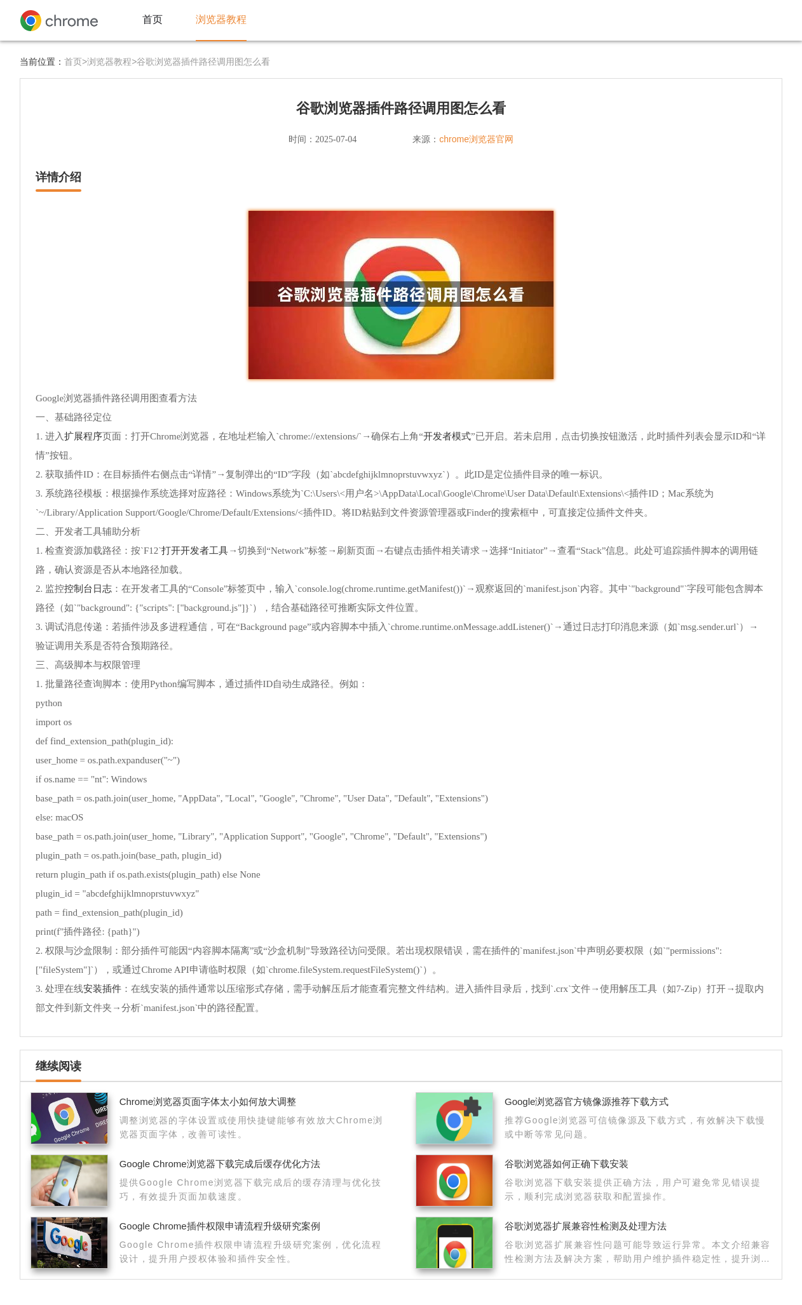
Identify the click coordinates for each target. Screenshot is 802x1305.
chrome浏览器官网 (476, 139)
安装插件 (102, 988)
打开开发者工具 (194, 550)
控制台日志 (88, 588)
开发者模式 (447, 436)
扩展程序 (83, 436)
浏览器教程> (112, 62)
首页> (75, 62)
